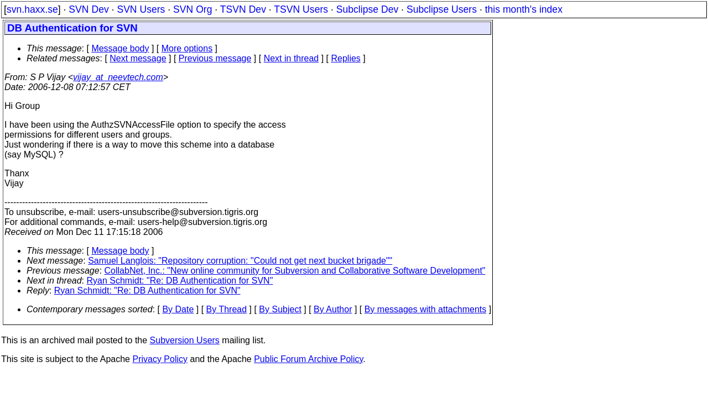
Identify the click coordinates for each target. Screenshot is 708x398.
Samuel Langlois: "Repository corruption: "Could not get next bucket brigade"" (240, 260)
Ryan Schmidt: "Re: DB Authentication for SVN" (180, 280)
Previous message (215, 58)
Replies (346, 58)
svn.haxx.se (32, 9)
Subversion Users (185, 340)
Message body (120, 48)
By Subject (280, 309)
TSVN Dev (243, 9)
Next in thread (291, 58)
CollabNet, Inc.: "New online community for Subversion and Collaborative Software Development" (295, 270)
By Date (178, 309)
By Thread (226, 309)
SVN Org (192, 9)
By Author (333, 309)
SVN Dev (88, 9)
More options (187, 48)
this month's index (524, 9)
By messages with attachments (426, 309)
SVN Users (141, 9)
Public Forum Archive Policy (308, 359)
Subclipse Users (442, 9)
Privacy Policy (160, 359)
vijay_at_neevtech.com (118, 77)
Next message (138, 58)
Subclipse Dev (367, 9)
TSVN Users (301, 9)
